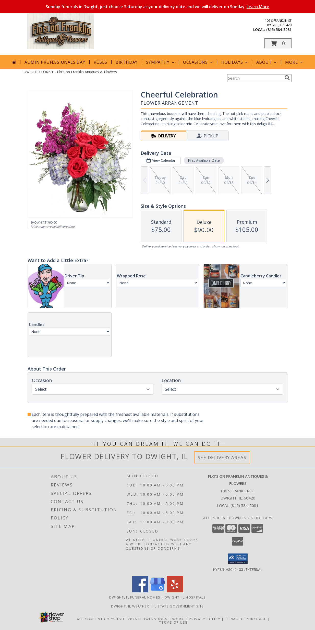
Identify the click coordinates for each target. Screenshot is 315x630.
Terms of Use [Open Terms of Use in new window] (173, 622)
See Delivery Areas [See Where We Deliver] (222, 457)
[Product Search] (254, 78)
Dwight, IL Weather (130, 606)
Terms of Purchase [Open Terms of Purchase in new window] (245, 618)
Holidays (235, 62)
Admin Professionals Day (55, 62)
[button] (278, 43)
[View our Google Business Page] (157, 590)
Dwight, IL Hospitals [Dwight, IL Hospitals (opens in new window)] (185, 597)
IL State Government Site (179, 606)
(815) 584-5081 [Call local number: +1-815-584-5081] (279, 29)
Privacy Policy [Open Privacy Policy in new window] (204, 618)
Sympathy (160, 62)
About (267, 62)
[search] (287, 78)
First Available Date (204, 160)
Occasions (198, 62)
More (294, 62)
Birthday (127, 62)
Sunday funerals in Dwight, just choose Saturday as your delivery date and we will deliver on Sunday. (157, 6)
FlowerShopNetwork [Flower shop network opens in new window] (161, 618)
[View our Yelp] (175, 590)
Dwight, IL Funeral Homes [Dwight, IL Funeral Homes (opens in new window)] (134, 597)
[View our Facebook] (140, 590)
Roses (100, 62)
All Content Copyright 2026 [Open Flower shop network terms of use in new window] (107, 618)
